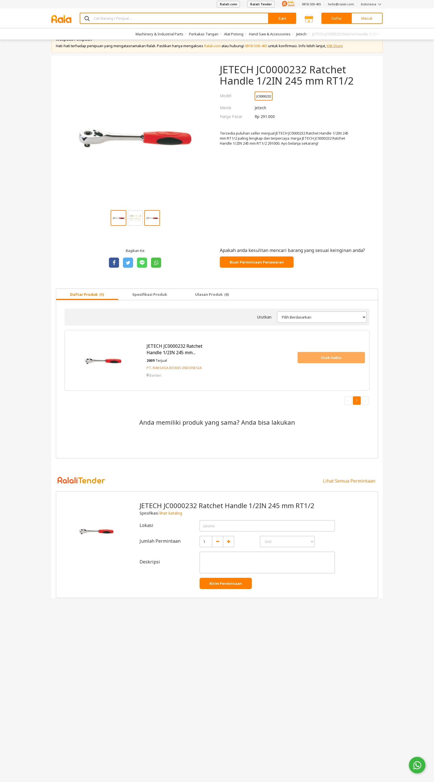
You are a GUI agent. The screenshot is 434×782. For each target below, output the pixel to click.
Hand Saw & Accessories (270, 34)
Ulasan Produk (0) (212, 307)
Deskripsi (150, 575)
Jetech (301, 34)
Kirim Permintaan (225, 596)
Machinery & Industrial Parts (159, 34)
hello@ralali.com (341, 4)
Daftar (337, 18)
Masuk (367, 18)
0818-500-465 (311, 4)
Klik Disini (335, 59)
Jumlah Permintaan (160, 554)
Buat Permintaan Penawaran (257, 275)
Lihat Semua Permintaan (349, 494)
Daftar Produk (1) (87, 307)
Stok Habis (331, 370)
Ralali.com (228, 4)
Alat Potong (233, 34)
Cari (282, 18)
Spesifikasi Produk (149, 307)
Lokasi (146, 538)
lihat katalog (170, 526)
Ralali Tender (261, 4)
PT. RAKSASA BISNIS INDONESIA (174, 381)
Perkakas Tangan (203, 34)
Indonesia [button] (372, 4)
